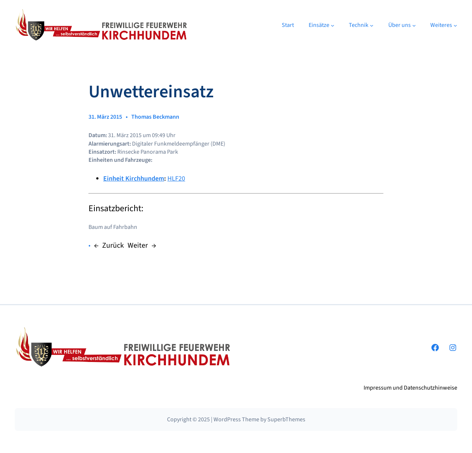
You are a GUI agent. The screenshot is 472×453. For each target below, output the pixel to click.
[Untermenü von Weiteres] (455, 25)
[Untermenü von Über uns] (414, 25)
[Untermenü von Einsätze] (332, 25)
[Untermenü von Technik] (372, 25)
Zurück (113, 245)
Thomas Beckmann (155, 117)
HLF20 (176, 178)
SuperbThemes (286, 419)
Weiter (138, 245)
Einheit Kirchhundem (133, 178)
